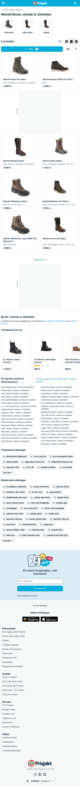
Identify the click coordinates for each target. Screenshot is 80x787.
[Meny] (3, 3)
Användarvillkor (9, 737)
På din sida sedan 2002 (13, 636)
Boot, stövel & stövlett (52, 321)
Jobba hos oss (9, 718)
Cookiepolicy (8, 742)
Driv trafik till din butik (12, 681)
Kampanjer (7, 662)
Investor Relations (10, 727)
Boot (64, 321)
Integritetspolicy (9, 746)
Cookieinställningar (11, 750)
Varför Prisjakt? (9, 677)
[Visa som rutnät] (66, 41)
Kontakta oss (8, 714)
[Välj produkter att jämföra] (68, 49)
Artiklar (5, 640)
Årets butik (7, 653)
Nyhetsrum (7, 722)
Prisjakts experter (10, 645)
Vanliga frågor (8, 709)
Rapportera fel (40, 260)
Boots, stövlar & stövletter (13, 10)
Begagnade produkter (12, 666)
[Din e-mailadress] (40, 581)
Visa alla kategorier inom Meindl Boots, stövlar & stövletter (56, 380)
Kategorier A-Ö (9, 658)
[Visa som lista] (71, 41)
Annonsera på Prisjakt (12, 686)
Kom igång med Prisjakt (13, 632)
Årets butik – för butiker (13, 690)
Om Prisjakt (7, 705)
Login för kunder (10, 694)
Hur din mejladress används (27, 596)
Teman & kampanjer (11, 649)
